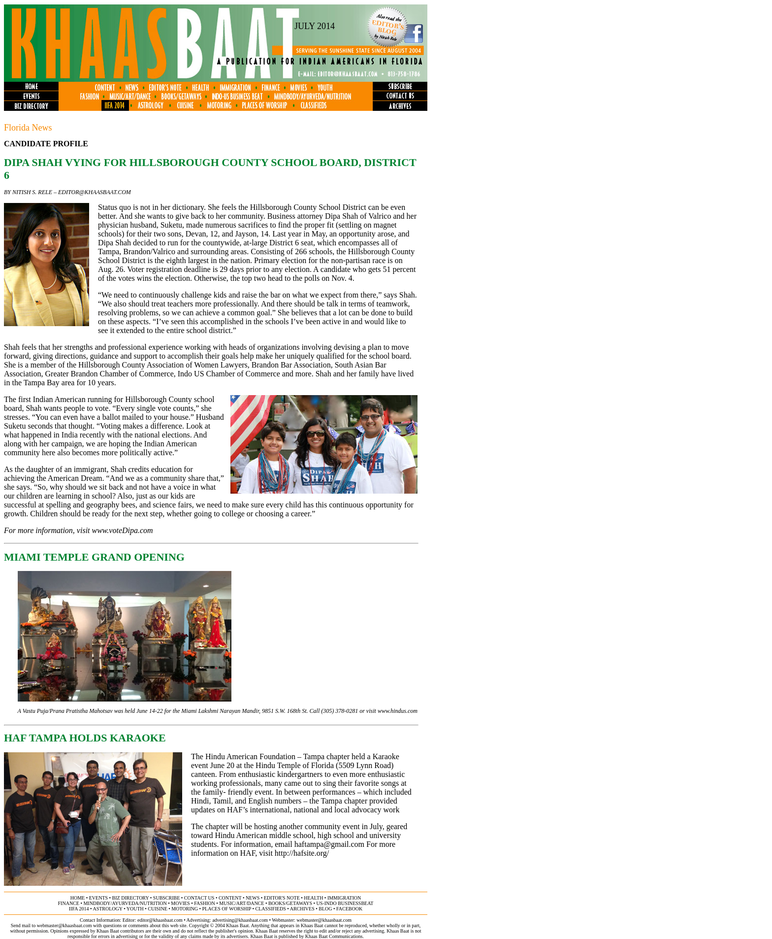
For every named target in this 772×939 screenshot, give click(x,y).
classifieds (271, 908)
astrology (107, 908)
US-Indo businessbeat (345, 903)
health (313, 898)
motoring (184, 908)
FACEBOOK (349, 908)
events (98, 898)
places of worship (226, 908)
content (230, 898)
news (252, 898)
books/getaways (290, 903)
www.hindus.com (398, 710)
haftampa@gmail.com (329, 844)
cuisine (157, 908)
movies (180, 903)
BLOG (325, 908)
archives (302, 908)
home (77, 898)
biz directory (130, 898)
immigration (344, 898)
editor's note (282, 898)
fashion (204, 903)
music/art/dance (241, 903)
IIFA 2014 (79, 908)
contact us (199, 898)
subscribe (166, 898)
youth (135, 908)
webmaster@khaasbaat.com (324, 920)
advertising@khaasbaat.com (240, 920)
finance (68, 903)
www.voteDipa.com (122, 530)
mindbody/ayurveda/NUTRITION (124, 903)
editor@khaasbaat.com (94, 192)
